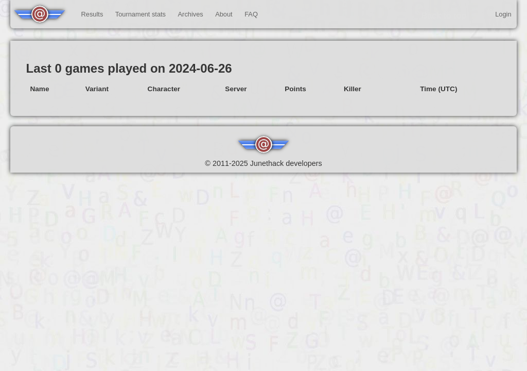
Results (92, 14)
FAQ (251, 14)
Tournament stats (140, 14)
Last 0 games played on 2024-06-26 (129, 68)
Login (503, 14)
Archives (190, 14)
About (223, 14)
